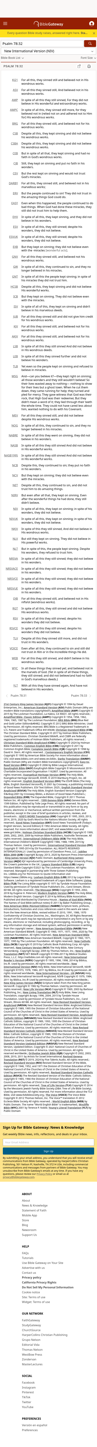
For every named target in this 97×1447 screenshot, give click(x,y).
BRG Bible (64, 720)
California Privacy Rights (39, 1282)
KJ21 (15, 80)
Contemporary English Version (64, 752)
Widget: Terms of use (36, 1302)
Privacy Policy (44, 1174)
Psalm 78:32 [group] (13, 66)
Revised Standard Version (19, 1062)
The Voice (52, 1094)
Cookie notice (31, 1292)
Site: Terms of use (33, 1297)
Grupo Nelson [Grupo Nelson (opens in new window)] (31, 1340)
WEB (15, 658)
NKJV (15, 529)
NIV (15, 509)
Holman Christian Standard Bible (42, 832)
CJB (15, 163)
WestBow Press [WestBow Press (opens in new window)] (32, 1355)
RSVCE (14, 628)
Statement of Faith (34, 1210)
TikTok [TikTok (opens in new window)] (26, 1397)
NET (15, 485)
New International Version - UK (55, 973)
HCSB (14, 287)
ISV (16, 306)
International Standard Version (67, 845)
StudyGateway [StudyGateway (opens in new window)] (31, 1325)
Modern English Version (52, 893)
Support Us (29, 1235)
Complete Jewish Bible (45, 749)
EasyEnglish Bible (14, 768)
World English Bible (64, 1101)
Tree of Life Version (53, 1085)
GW (15, 267)
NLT (15, 549)
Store (25, 1220)
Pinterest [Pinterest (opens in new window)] (28, 1392)
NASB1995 (11, 455)
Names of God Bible (71, 899)
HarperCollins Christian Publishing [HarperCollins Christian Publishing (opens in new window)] (44, 1335)
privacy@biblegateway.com (18, 1177)
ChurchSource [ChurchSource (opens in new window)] (31, 1330)
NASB (14, 445)
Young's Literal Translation (64, 1107)
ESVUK (13, 237)
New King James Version (18, 983)
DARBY (13, 183)
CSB (15, 133)
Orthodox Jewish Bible (42, 1053)
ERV (15, 193)
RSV (15, 618)
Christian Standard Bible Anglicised (25, 742)
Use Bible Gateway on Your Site (42, 1263)
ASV (15, 90)
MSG (15, 376)
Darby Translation (69, 758)
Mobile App (29, 1215)
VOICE (14, 648)
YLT (15, 685)
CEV (15, 173)
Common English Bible (38, 746)
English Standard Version (38, 781)
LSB (15, 346)
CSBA (14, 143)
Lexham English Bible (47, 877)
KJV (16, 326)
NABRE (13, 435)
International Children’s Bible (41, 838)
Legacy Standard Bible (55, 864)
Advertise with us (33, 1268)
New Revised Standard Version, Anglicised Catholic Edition (48, 1016)
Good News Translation (30, 822)
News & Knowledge (35, 1205)
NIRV (14, 495)
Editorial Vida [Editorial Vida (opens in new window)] (30, 1345)
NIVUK (13, 519)
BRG (15, 124)
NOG (15, 425)
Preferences (30, 1430)
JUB (15, 316)
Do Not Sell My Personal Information (47, 1287)
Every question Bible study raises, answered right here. (51, 33)
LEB (15, 356)
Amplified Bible (61, 710)
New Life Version (33, 989)
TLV (15, 638)
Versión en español (34, 1425)
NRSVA (13, 559)
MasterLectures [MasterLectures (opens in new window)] (32, 1364)
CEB (15, 153)
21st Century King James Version (24, 704)
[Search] (90, 43)
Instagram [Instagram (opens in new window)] (29, 1387)
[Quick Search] (42, 43)
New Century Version (29, 947)
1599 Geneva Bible (52, 800)
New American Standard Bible (54, 928)
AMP (15, 100)
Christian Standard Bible (71, 730)
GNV (15, 257)
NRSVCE (12, 579)
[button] (91, 23)
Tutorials (27, 1258)
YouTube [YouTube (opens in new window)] (27, 1407)
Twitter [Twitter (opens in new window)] (26, 1402)
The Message (43, 890)
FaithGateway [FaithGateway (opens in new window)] (31, 1320)
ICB (15, 296)
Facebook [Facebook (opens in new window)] (28, 1383)
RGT (15, 608)
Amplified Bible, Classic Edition (22, 717)
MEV (15, 415)
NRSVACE (12, 569)
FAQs (25, 1253)
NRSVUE (12, 588)
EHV (15, 217)
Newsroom (29, 1230)
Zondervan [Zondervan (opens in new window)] (29, 1359)
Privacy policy (31, 1277)
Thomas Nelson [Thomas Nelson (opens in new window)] (32, 1350)
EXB (15, 247)
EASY (14, 203)
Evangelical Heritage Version (41, 774)
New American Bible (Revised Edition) (27, 906)
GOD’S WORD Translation (34, 816)
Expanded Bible (13, 797)
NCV (15, 475)
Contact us (29, 1273)
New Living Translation (37, 992)
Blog (25, 1225)
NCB (15, 465)
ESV (15, 227)
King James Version (16, 858)
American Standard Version (40, 707)
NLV (15, 539)
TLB (15, 366)
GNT (15, 277)
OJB (15, 599)
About (26, 1200)
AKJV (15, 336)
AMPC (14, 110)
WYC (15, 668)
